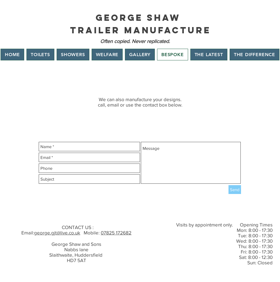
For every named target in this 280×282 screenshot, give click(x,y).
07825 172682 (116, 232)
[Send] (234, 189)
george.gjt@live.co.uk (57, 232)
